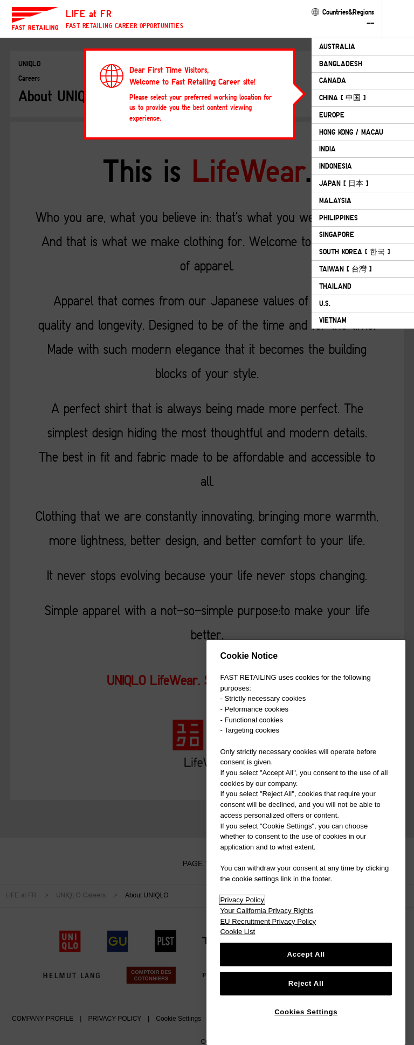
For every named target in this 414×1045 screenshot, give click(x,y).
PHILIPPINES (338, 217)
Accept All (306, 954)
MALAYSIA (335, 200)
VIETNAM (333, 320)
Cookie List (237, 932)
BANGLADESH (340, 63)
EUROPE (331, 114)
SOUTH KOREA (354, 251)
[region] (305, 842)
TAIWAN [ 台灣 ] (345, 268)
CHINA (342, 97)
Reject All (306, 983)
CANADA (332, 80)
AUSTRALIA (337, 46)
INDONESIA (335, 166)
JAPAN (343, 183)
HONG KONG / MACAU (351, 132)
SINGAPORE (336, 234)
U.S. (324, 303)
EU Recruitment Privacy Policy (268, 921)
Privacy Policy (242, 900)
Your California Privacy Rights (266, 911)
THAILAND (335, 286)
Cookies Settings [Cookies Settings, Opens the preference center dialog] (305, 1012)
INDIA (327, 148)
